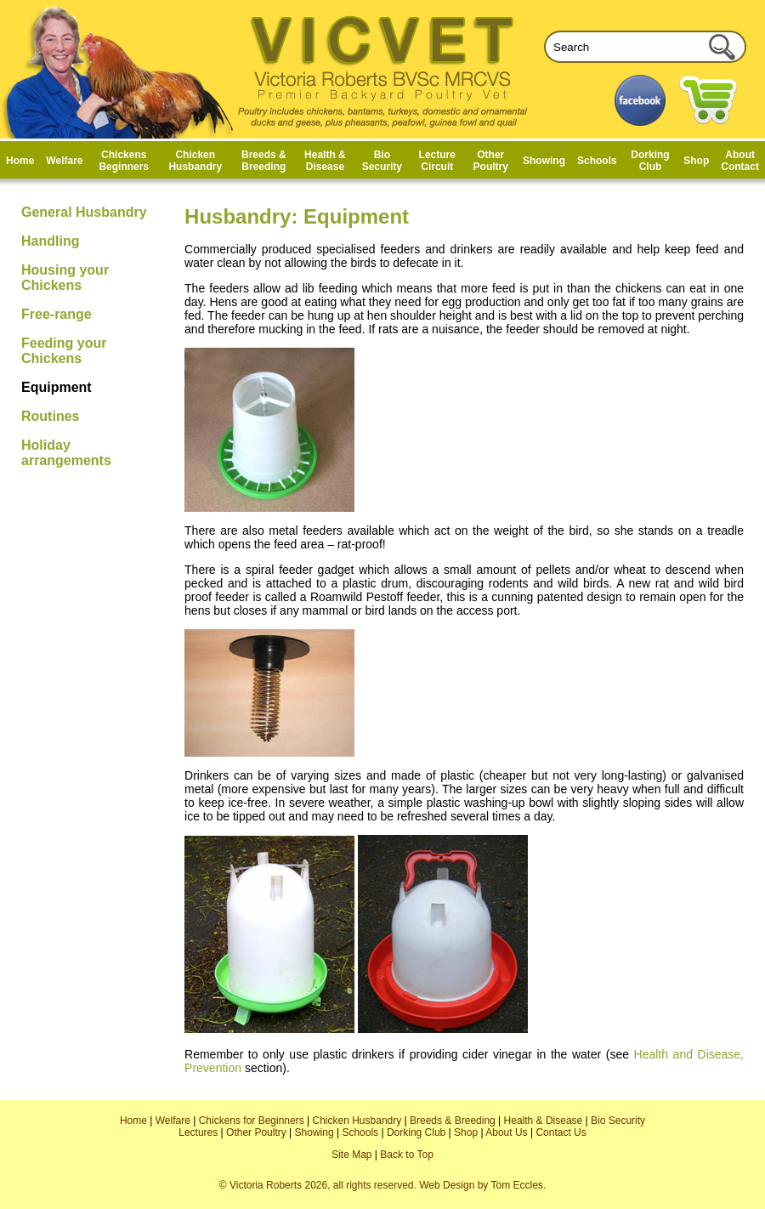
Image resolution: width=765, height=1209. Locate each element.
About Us (506, 1132)
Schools (597, 161)
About (740, 155)
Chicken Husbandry (195, 161)
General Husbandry (84, 212)
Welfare (64, 161)
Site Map (351, 1155)
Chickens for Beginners (251, 1121)
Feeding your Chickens (63, 351)
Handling (50, 241)
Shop (696, 161)
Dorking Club (650, 161)
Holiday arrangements (66, 453)
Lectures (198, 1132)
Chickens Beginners (124, 161)
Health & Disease (325, 161)
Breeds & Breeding (263, 161)
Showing (544, 161)
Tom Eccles (516, 1185)
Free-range (56, 314)
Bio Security (382, 161)
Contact (740, 167)
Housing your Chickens (65, 277)
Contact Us (561, 1132)
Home (20, 161)
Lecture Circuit (437, 161)
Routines (50, 416)
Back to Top (406, 1155)
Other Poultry (490, 161)
